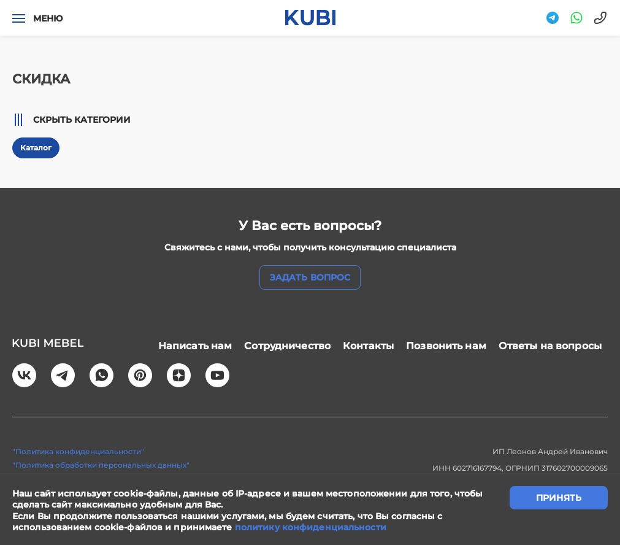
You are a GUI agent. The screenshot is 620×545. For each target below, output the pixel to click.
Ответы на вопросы (550, 345)
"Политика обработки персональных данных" (100, 462)
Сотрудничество (287, 345)
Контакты (368, 345)
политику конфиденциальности (310, 527)
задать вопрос (310, 277)
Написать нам (195, 345)
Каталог (36, 147)
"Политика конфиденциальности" (78, 449)
